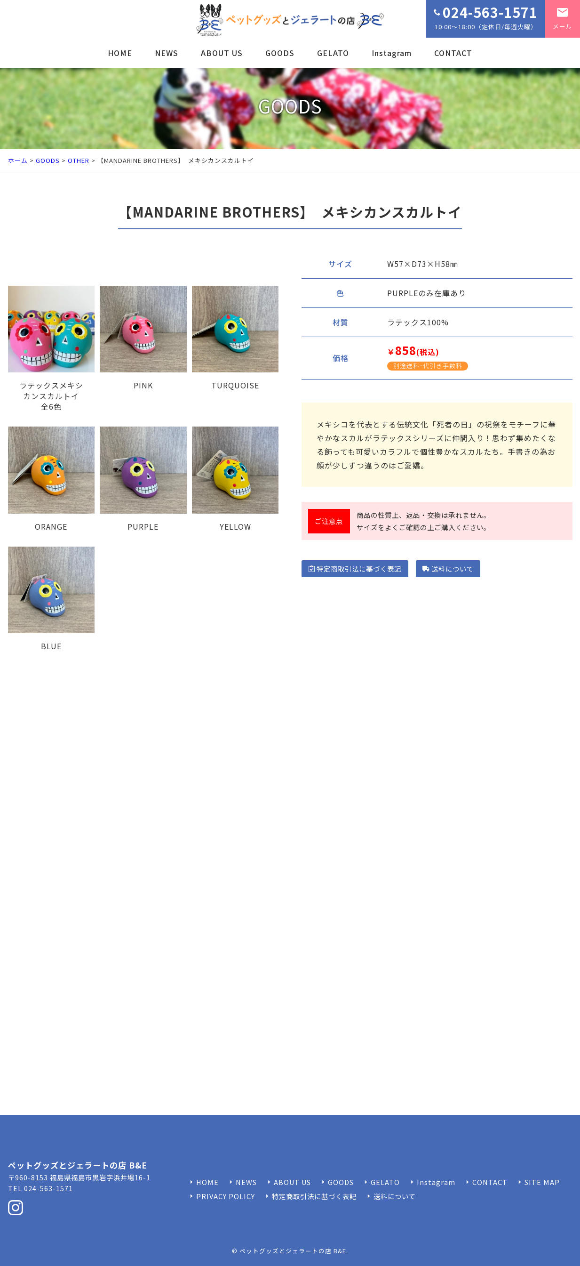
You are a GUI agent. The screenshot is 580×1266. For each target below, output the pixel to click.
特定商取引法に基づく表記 (355, 568)
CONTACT (453, 52)
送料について (448, 568)
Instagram (392, 52)
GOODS (279, 52)
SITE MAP (542, 1182)
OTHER (78, 160)
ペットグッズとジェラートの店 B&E (292, 1250)
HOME (120, 52)
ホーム (18, 160)
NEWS (166, 52)
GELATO (333, 52)
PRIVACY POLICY (225, 1196)
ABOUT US (222, 52)
